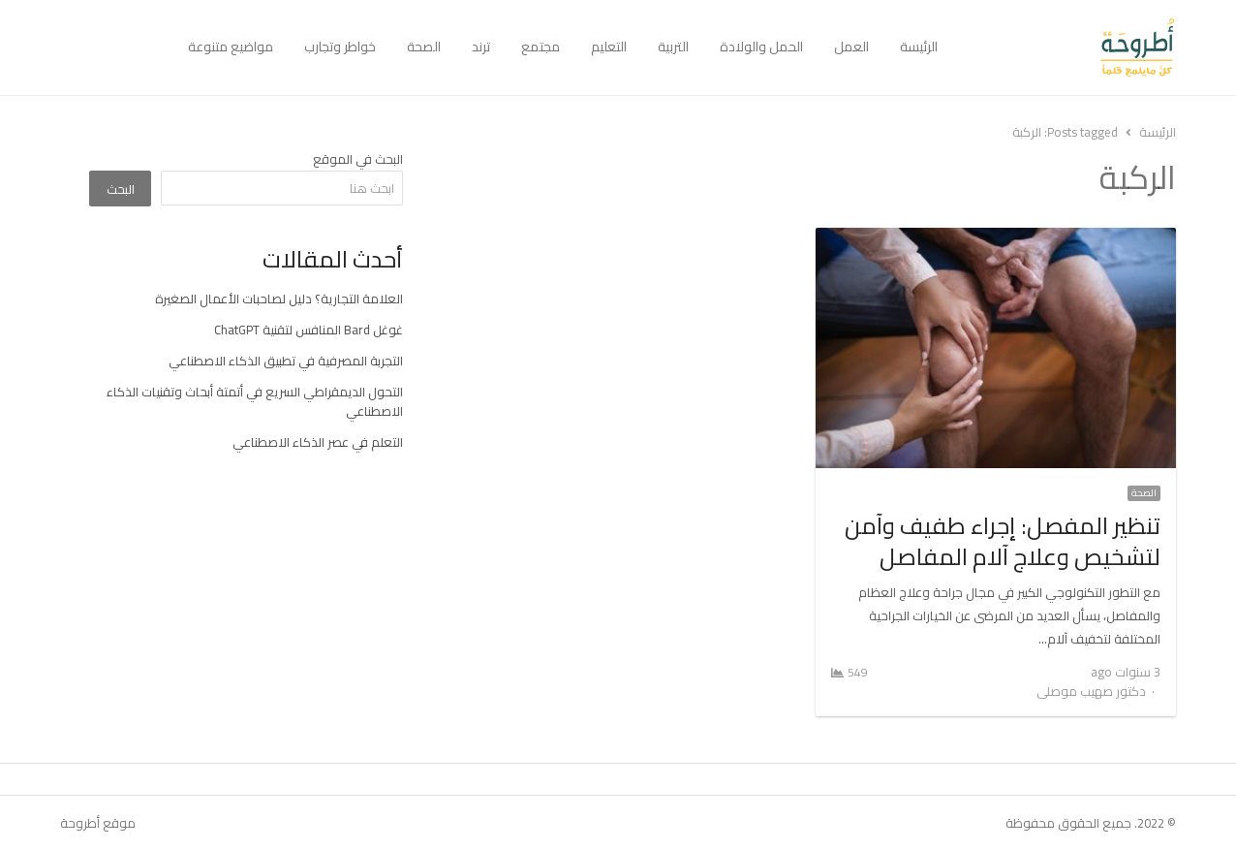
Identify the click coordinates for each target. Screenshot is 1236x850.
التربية (673, 46)
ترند (481, 46)
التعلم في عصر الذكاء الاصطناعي (317, 442)
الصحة (424, 46)
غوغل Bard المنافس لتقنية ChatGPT (308, 329)
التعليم (609, 46)
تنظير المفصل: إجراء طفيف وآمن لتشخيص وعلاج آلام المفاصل (1002, 541)
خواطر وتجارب (340, 46)
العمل (851, 46)
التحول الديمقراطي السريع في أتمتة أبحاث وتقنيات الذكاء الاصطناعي (255, 401)
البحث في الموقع (358, 159)
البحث (121, 189)
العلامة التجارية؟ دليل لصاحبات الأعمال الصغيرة (279, 298)
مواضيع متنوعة (230, 46)
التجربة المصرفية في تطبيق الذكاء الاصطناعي (286, 360)
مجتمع (540, 46)
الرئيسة (919, 46)
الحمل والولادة (761, 46)
